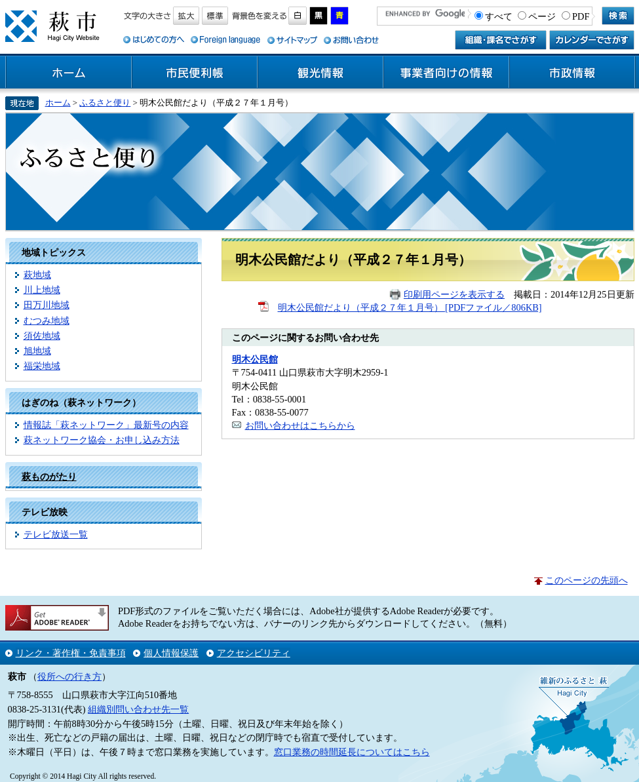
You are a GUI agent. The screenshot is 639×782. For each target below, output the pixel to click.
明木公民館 (255, 359)
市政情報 (572, 72)
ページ (542, 16)
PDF (580, 16)
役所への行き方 (69, 676)
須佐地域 (42, 335)
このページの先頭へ (586, 580)
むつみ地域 (46, 320)
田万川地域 (46, 305)
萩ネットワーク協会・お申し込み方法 (102, 440)
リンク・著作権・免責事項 (71, 653)
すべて (499, 16)
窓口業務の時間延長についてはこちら (352, 752)
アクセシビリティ (253, 653)
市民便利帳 (195, 72)
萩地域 (37, 274)
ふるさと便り (104, 103)
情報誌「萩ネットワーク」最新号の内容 (106, 425)
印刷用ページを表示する (454, 294)
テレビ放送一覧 (56, 534)
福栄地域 (42, 366)
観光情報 (320, 72)
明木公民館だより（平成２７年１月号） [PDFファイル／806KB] (410, 307)
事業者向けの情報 (446, 72)
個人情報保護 (171, 653)
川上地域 (42, 289)
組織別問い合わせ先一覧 (138, 709)
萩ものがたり (49, 476)
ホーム (69, 72)
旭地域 (37, 350)
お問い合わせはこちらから (300, 425)
